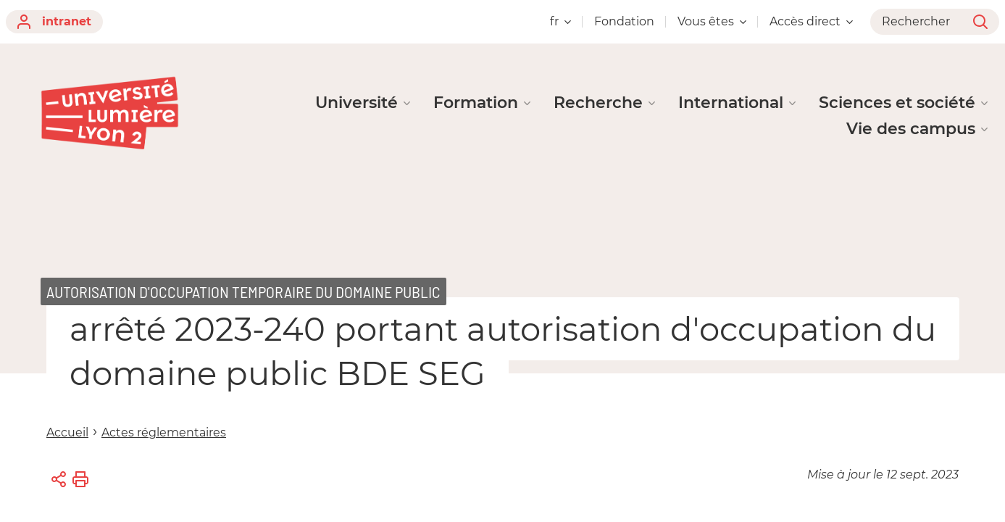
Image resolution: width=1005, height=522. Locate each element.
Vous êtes (711, 21)
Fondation (624, 21)
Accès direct (811, 21)
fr (560, 21)
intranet (54, 21)
